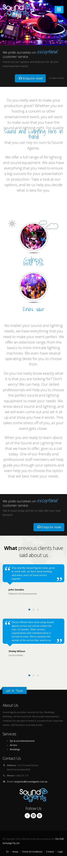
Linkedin (39, 815)
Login (60, 851)
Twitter (33, 815)
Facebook (27, 815)
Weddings (15, 749)
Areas (15, 851)
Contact (50, 851)
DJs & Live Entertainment (22, 740)
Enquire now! (31, 78)
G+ (7, 851)
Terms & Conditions (32, 851)
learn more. (58, 78)
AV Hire (13, 745)
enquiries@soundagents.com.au (30, 781)
